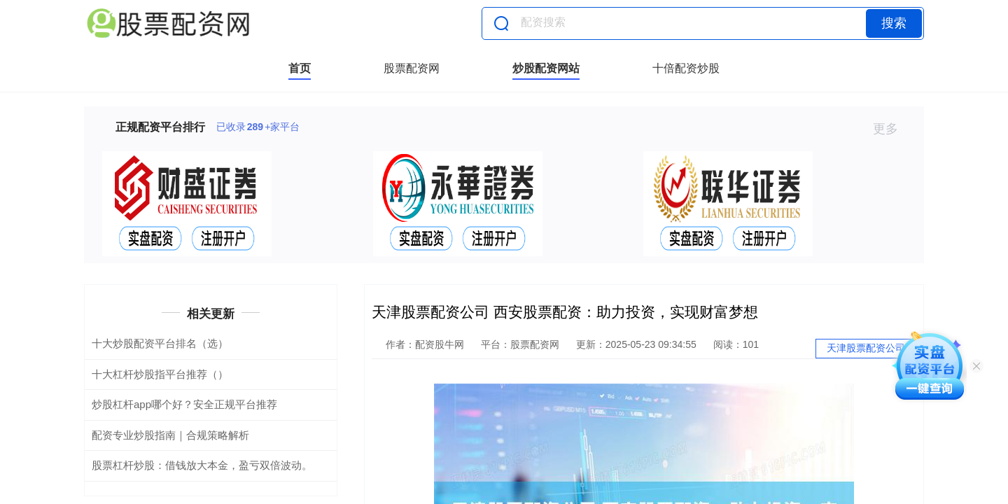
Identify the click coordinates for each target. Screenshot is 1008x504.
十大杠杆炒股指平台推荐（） (160, 374)
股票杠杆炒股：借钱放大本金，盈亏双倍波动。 (202, 465)
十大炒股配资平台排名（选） (160, 343)
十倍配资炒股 (686, 68)
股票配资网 (412, 68)
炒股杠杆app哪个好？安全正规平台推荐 (184, 404)
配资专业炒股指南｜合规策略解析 (170, 435)
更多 (891, 129)
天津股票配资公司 (866, 348)
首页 (299, 68)
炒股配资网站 (546, 68)
